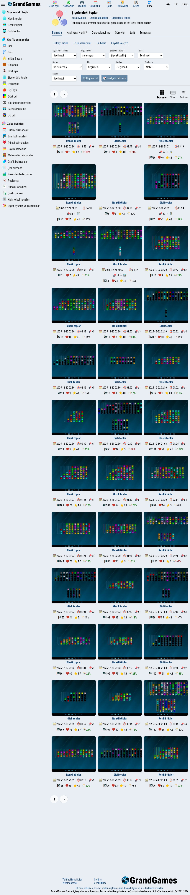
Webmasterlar (70, 883)
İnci (7, 46)
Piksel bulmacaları (16, 142)
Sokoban (10, 65)
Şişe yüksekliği (117, 50)
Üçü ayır (10, 90)
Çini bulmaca (12, 168)
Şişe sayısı (86, 50)
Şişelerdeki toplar (16, 12)
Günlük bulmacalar (15, 130)
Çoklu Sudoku (13, 193)
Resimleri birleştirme (17, 174)
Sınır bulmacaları (15, 136)
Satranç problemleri (17, 103)
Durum (55, 62)
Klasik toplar (12, 18)
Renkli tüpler (12, 25)
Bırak (141, 50)
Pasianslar (11, 180)
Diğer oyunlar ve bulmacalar (21, 206)
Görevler (120, 32)
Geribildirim (100, 883)
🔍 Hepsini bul (90, 78)
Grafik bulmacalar (15, 39)
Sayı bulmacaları (14, 149)
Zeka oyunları (13, 124)
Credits (98, 879)
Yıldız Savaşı (12, 58)
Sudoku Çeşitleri (15, 187)
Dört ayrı (10, 71)
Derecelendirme (101, 32)
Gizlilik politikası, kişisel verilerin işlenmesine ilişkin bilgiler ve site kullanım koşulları (119, 888)
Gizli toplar (11, 31)
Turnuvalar (145, 32)
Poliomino (11, 84)
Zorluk (119, 62)
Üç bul (9, 115)
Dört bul (10, 96)
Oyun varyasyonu (60, 50)
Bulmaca (57, 32)
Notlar (55, 73)
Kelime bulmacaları (16, 199)
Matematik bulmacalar (18, 155)
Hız (88, 62)
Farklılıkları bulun (14, 109)
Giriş (184, 4)
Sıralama (149, 62)
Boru (8, 52)
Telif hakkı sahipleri (72, 879)
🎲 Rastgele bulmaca (114, 78)
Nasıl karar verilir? (76, 32)
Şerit (132, 32)
